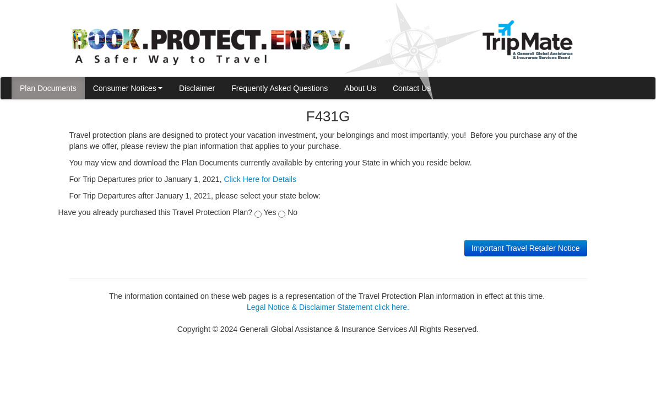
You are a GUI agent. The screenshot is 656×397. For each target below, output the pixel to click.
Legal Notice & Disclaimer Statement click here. (328, 307)
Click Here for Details (260, 179)
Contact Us (412, 88)
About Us (360, 88)
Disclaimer (197, 88)
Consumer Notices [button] (127, 88)
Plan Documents (48, 88)
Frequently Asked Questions (279, 88)
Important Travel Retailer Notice (525, 248)
